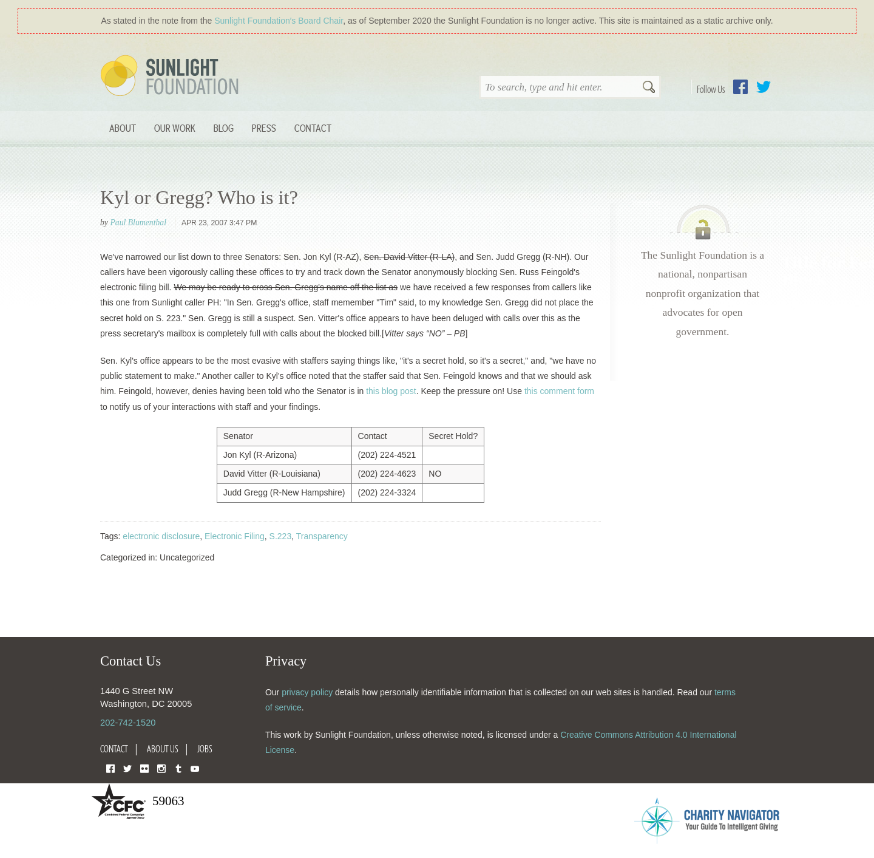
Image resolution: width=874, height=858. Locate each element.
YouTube (195, 768)
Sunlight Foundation (171, 76)
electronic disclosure (161, 536)
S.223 (280, 536)
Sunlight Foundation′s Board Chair (278, 21)
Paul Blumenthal (138, 222)
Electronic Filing (235, 536)
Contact (312, 127)
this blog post (391, 391)
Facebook (740, 87)
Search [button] (649, 88)
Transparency (322, 536)
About (122, 127)
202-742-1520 (127, 722)
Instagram (161, 768)
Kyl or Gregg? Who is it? (199, 197)
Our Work (174, 127)
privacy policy (307, 692)
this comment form (559, 391)
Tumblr (178, 768)
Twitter (763, 87)
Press (264, 127)
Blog (224, 127)
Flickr (144, 768)
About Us (162, 748)
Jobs (204, 748)
